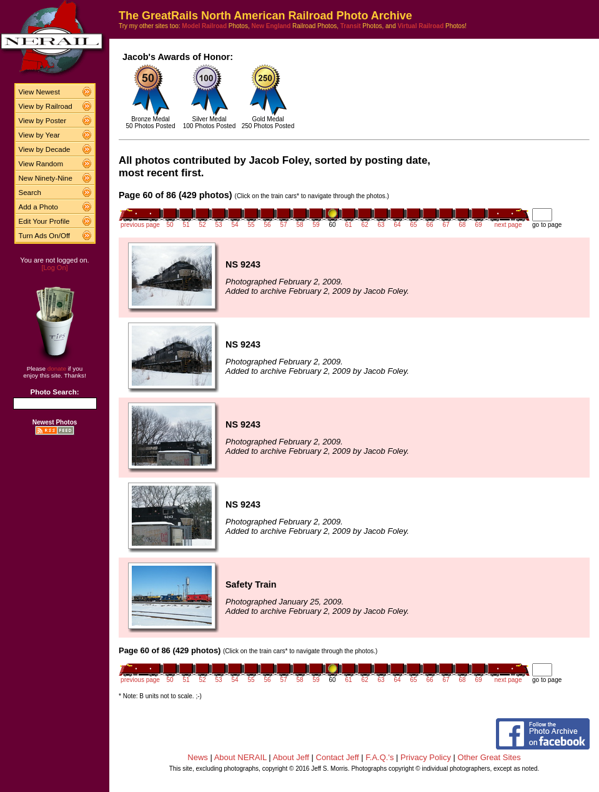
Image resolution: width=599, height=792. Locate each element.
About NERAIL (240, 757)
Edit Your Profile (44, 221)
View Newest (39, 92)
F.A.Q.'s (379, 757)
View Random (41, 164)
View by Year (39, 135)
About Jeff (291, 757)
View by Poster (43, 120)
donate (56, 368)
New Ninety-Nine (45, 178)
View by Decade (45, 149)
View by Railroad (45, 106)
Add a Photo (38, 207)
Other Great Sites (489, 757)
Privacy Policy (425, 757)
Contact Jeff (337, 757)
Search (30, 192)
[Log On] (54, 267)
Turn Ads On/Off (45, 235)
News (197, 757)
